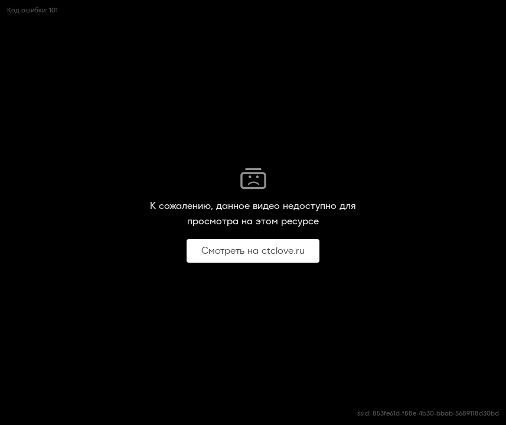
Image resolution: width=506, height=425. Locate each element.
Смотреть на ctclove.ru (253, 251)
